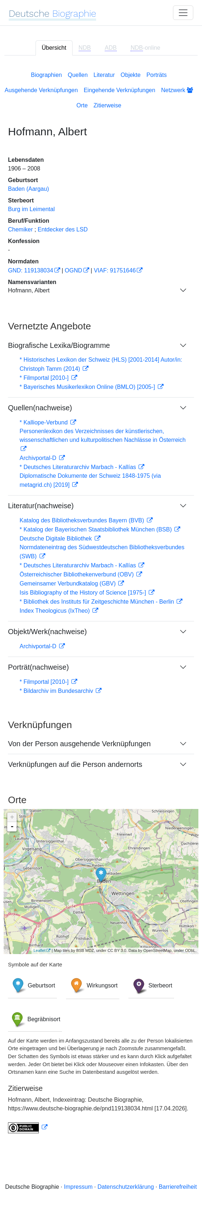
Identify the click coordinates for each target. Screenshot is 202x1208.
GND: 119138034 (30, 270)
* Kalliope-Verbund (44, 422)
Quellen (78, 75)
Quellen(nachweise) (40, 408)
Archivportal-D (39, 458)
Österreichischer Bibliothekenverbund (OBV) (77, 574)
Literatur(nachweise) (41, 506)
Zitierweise (107, 105)
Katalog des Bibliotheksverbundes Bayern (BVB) (83, 520)
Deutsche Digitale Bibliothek (57, 538)
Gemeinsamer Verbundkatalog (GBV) (68, 583)
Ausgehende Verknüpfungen (41, 90)
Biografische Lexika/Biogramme (59, 345)
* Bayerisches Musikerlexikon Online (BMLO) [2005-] (88, 387)
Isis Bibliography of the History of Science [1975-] (84, 592)
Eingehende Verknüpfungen (120, 90)
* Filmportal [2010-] (45, 378)
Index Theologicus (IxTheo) (55, 611)
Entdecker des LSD (63, 229)
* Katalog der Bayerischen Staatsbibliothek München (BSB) (96, 529)
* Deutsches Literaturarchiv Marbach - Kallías (78, 467)
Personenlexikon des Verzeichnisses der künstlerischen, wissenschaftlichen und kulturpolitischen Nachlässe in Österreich (103, 435)
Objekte (131, 75)
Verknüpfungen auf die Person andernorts (75, 764)
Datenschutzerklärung (126, 1187)
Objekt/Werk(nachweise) (47, 632)
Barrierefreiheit (178, 1187)
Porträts (157, 75)
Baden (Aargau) (28, 189)
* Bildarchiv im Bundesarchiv (57, 691)
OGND (73, 270)
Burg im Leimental (31, 209)
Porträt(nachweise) (38, 667)
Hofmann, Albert (29, 290)
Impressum (78, 1187)
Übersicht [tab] (54, 48)
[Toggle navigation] (183, 12)
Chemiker (20, 229)
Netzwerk (177, 90)
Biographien (46, 75)
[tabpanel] (101, 601)
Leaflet (39, 950)
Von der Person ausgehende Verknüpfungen (79, 744)
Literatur (104, 75)
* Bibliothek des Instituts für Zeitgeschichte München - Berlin (98, 602)
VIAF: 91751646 (115, 270)
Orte (82, 105)
